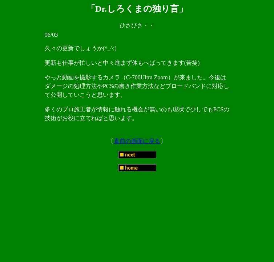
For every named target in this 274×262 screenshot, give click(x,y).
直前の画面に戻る (137, 141)
